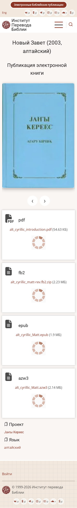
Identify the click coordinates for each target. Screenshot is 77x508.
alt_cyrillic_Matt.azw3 (31, 387)
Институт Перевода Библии (21, 24)
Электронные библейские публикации (38, 5)
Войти (7, 474)
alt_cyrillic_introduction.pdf (31, 229)
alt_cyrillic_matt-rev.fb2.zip (31, 282)
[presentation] (32, 201)
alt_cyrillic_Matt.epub (32, 335)
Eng (4, 12)
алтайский (12, 447)
